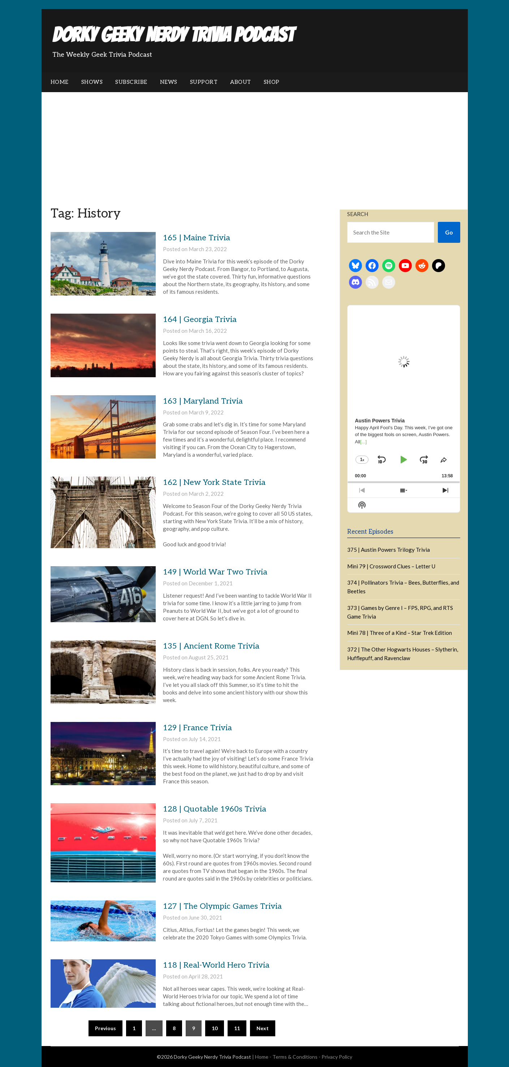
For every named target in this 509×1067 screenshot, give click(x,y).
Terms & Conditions (295, 1057)
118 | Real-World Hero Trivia (216, 965)
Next (262, 1028)
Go (449, 232)
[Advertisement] (255, 146)
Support (204, 82)
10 (214, 1028)
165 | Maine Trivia (196, 237)
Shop (272, 82)
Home (60, 82)
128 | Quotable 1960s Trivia (214, 809)
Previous (105, 1028)
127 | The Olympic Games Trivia (222, 906)
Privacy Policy (337, 1057)
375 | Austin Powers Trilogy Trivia (388, 549)
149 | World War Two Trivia (215, 572)
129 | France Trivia (197, 727)
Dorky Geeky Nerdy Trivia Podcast (173, 35)
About (240, 82)
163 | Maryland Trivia (203, 401)
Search (357, 214)
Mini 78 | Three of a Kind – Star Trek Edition (399, 632)
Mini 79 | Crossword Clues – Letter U (391, 566)
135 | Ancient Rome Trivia (211, 646)
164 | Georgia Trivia (200, 319)
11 (237, 1028)
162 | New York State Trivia (214, 482)
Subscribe (131, 82)
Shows (92, 82)
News (168, 82)
